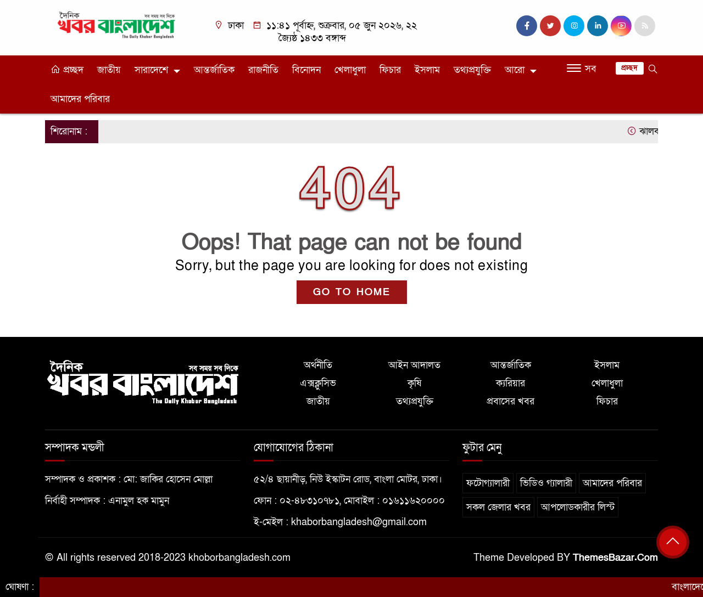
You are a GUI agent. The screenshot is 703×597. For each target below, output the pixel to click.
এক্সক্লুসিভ (318, 383)
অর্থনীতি (318, 365)
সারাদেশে (151, 70)
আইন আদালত (414, 365)
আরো (515, 70)
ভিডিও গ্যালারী (546, 483)
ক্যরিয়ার (510, 383)
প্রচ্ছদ (67, 70)
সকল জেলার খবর (498, 507)
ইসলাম (427, 70)
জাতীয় (109, 70)
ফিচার (390, 70)
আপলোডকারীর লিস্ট (578, 507)
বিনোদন (306, 70)
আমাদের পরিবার (80, 99)
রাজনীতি (263, 70)
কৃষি (414, 383)
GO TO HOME (351, 292)
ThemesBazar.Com (615, 557)
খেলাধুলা (350, 70)
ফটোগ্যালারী (488, 483)
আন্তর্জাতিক (214, 70)
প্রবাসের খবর (510, 401)
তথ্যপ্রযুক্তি (472, 70)
